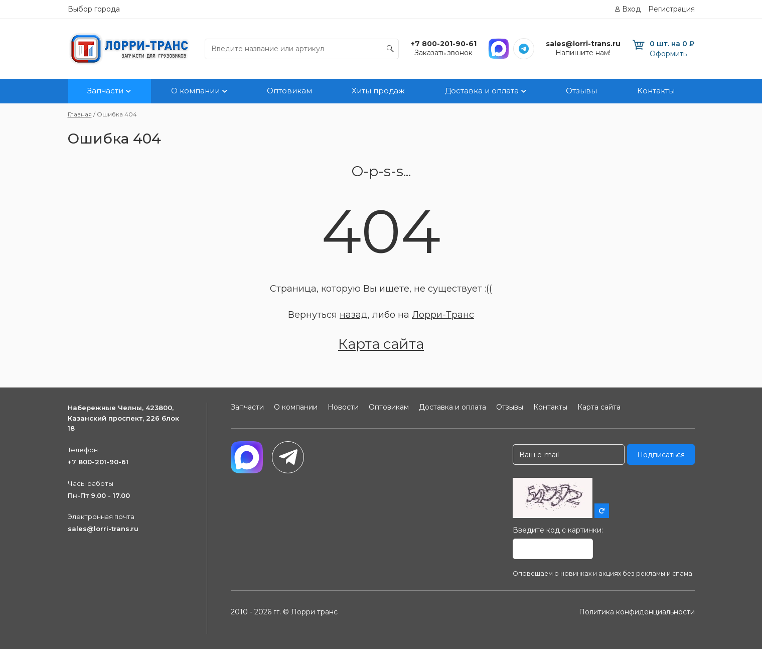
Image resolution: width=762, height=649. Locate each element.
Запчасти (105, 91)
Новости (343, 407)
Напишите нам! (583, 52)
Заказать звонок (443, 52)
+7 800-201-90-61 (98, 462)
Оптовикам (289, 91)
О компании (195, 91)
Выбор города (94, 9)
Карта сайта (381, 343)
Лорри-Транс (443, 314)
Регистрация (671, 9)
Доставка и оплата (482, 91)
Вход (631, 9)
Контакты (656, 91)
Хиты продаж (378, 91)
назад (354, 314)
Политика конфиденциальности (637, 611)
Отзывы (581, 91)
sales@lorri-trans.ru (103, 529)
